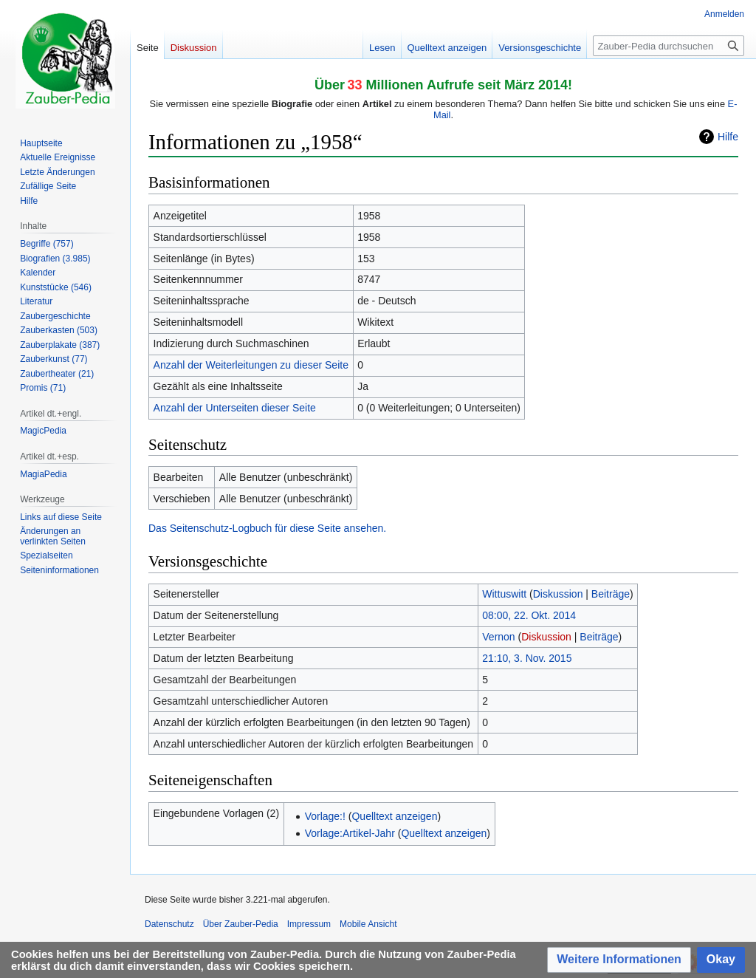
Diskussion (558, 594)
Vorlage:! (325, 816)
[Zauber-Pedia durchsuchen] (668, 45)
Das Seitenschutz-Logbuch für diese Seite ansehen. (267, 528)
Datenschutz (169, 924)
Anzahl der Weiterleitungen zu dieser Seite (251, 365)
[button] (619, 960)
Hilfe (728, 137)
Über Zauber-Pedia (240, 924)
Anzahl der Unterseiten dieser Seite (235, 408)
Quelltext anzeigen (394, 816)
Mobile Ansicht (368, 924)
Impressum (309, 924)
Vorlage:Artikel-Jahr (350, 833)
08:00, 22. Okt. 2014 (529, 615)
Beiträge (610, 594)
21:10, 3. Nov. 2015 (526, 658)
